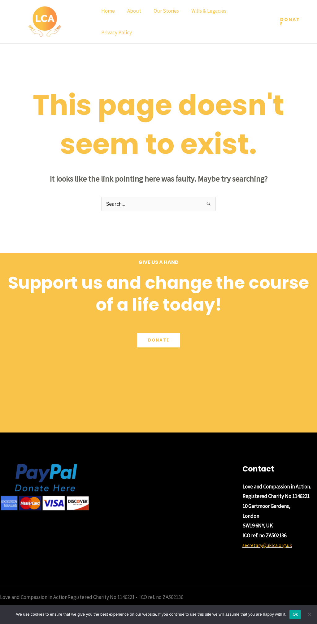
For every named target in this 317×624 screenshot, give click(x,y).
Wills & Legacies (202, 10)
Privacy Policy (115, 32)
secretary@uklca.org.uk (268, 545)
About (131, 10)
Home (107, 10)
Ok (295, 614)
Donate (158, 341)
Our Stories (161, 10)
